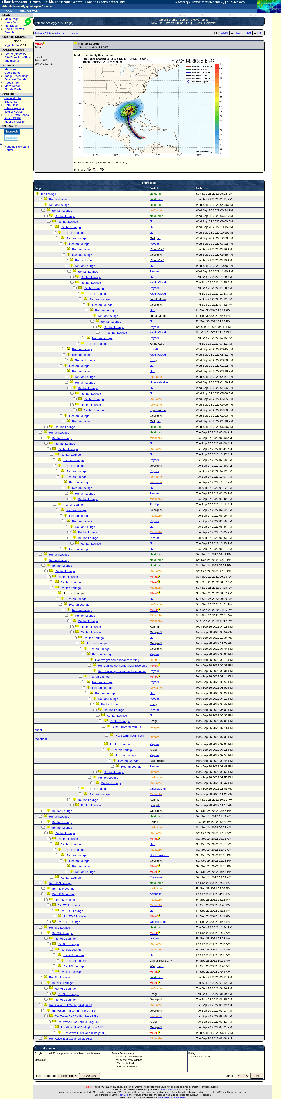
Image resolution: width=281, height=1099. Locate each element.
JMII (152, 221)
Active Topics (199, 19)
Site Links (10, 101)
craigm (154, 938)
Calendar (210, 23)
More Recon (12, 86)
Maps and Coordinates (12, 71)
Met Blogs (11, 25)
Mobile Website (14, 121)
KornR (154, 349)
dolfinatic (155, 894)
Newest (20, 54)
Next (247, 32)
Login (8, 11)
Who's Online (174, 23)
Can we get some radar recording (117, 660)
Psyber (154, 243)
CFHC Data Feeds (16, 115)
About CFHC (12, 118)
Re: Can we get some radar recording (122, 665)
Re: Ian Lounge (59, 199)
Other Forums (168, 19)
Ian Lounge (48, 194)
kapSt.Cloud (158, 282)
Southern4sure (159, 855)
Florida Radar (13, 89)
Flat (257, 32)
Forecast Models (15, 79)
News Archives (14, 29)
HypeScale (11, 45)
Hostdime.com (168, 1089)
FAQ (189, 23)
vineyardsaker (159, 382)
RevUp (154, 504)
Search (9, 32)
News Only (11, 22)
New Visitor (29, 11)
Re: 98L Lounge (59, 927)
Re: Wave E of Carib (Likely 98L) (70, 1005)
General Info (12, 98)
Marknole (156, 877)
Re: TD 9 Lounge (60, 883)
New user (157, 23)
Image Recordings (16, 76)
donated (123, 1094)
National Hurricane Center (171, 1097)
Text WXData (13, 111)
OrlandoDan (158, 788)
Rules (198, 23)
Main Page (11, 19)
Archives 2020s (43, 33)
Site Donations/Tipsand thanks (17, 59)
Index (235, 32)
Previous (221, 32)
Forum (8, 54)
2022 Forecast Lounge (67, 33)
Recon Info (11, 82)
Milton (182, 15)
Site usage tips (14, 108)
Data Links (11, 105)
